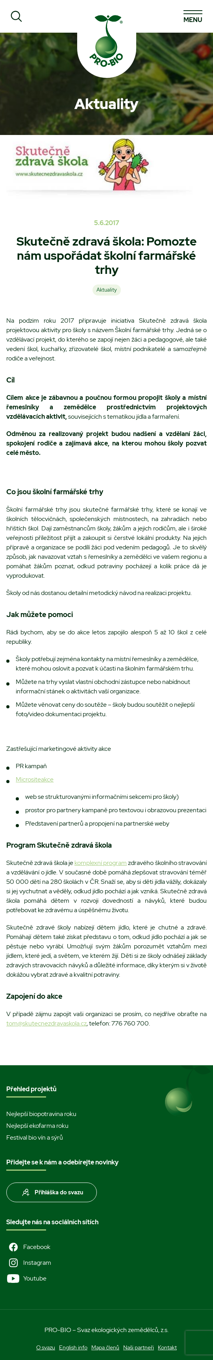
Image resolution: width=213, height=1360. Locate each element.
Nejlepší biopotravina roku (41, 1114)
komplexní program (100, 863)
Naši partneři (138, 1347)
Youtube (26, 1278)
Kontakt (167, 1347)
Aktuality (106, 289)
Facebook (28, 1247)
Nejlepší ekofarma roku (37, 1126)
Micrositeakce (35, 779)
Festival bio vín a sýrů (34, 1137)
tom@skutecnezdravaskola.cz (46, 1023)
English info (73, 1347)
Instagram (28, 1262)
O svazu (45, 1347)
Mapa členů (105, 1347)
